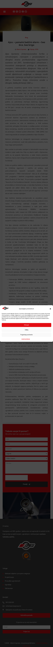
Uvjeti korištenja (25, 339)
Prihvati (26, 325)
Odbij (26, 330)
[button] (50, 309)
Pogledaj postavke (26, 334)
